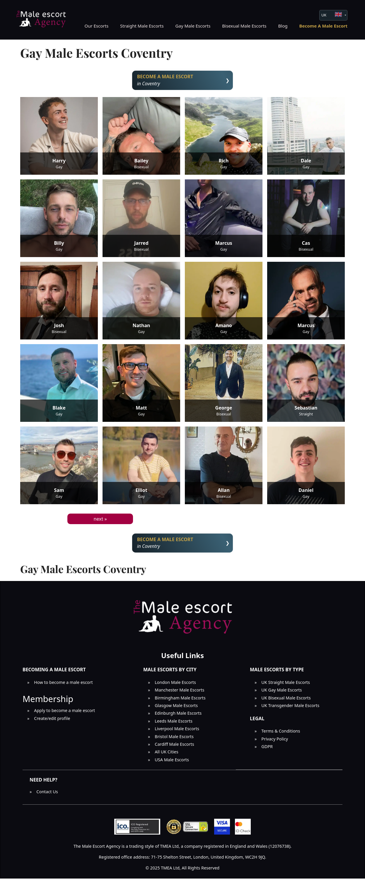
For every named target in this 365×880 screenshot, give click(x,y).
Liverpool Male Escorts (177, 730)
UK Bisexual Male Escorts (286, 699)
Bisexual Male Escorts (244, 26)
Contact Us (47, 793)
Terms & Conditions (280, 732)
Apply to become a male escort (64, 712)
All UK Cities (166, 753)
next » (100, 519)
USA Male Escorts (172, 761)
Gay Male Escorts (193, 26)
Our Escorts (96, 26)
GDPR (267, 748)
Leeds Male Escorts (173, 722)
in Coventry (182, 80)
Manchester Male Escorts (179, 691)
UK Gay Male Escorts (281, 691)
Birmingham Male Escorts (180, 699)
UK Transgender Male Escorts (290, 707)
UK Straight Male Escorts (285, 684)
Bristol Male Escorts (174, 738)
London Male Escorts (175, 684)
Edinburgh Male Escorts (178, 715)
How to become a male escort (63, 684)
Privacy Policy (274, 740)
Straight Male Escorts (142, 26)
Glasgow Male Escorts (176, 707)
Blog (283, 26)
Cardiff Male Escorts (174, 745)
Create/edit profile (52, 720)
